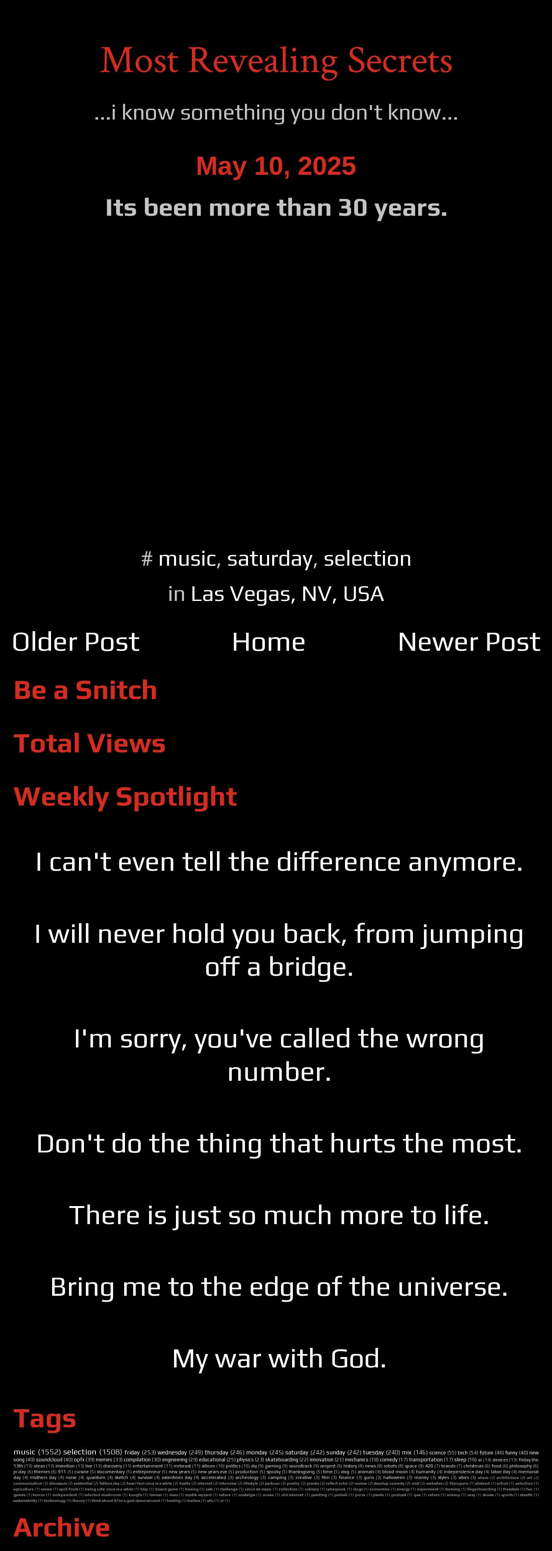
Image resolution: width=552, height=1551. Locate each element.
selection (368, 558)
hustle (185, 1483)
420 (429, 1466)
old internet (292, 1494)
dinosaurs (58, 1483)
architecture (508, 1477)
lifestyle (250, 1483)
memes (104, 1459)
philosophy (520, 1466)
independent (65, 1494)
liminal (156, 1494)
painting (319, 1494)
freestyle (511, 1489)
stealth (526, 1494)
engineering (174, 1459)
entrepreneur (147, 1471)
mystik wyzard (198, 1494)
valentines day (177, 1477)
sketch (121, 1477)
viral (415, 1483)
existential (83, 1483)
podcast (398, 1494)
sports (507, 1494)
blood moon (394, 1471)
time (328, 1471)
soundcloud (49, 1459)
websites (434, 1483)
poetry (293, 1483)
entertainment (148, 1466)
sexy (471, 1494)
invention (65, 1466)
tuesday (373, 1452)
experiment (428, 1489)
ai (480, 1459)
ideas (39, 1466)
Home (269, 641)
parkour (272, 1483)
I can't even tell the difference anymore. (279, 861)
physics (245, 1459)
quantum (95, 1477)
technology (55, 1500)
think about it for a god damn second (126, 1500)
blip (144, 1489)
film (326, 1477)
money (421, 1477)
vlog (345, 1471)
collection (288, 1489)
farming (452, 1489)
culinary (312, 1489)
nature (225, 1494)
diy (254, 1466)
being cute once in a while (109, 1489)
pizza (360, 1494)
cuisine (81, 1471)
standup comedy (389, 1483)
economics (379, 1489)
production (246, 1471)
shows (488, 1494)
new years (179, 1471)
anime (46, 1489)
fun (529, 1489)
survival (145, 1477)
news (370, 1466)
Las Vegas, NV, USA (287, 593)
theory (78, 1500)
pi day (19, 1471)
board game (166, 1489)
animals (366, 1471)
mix (406, 1452)
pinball (340, 1494)
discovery (112, 1466)
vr (222, 1500)
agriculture (23, 1489)
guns (369, 1477)
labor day (500, 1471)
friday (132, 1452)
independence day (463, 1471)
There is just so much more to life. (279, 1214)
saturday (270, 558)
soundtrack (300, 1466)
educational (212, 1459)
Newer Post (469, 641)
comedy (389, 1459)
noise (71, 1477)
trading (174, 1500)
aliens (483, 1477)
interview (228, 1483)
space (411, 1466)
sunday (335, 1452)
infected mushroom (102, 1494)
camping (277, 1477)
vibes (463, 1477)
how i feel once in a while (149, 1483)
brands (448, 1466)
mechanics (356, 1459)
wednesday (172, 1452)
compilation (137, 1459)
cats (209, 1489)
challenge (229, 1489)
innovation (322, 1459)
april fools (68, 1489)
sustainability (25, 1500)
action (502, 1483)
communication (27, 1483)
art (529, 1477)
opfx (79, 1459)
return (434, 1494)
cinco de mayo (258, 1489)
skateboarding (281, 1459)
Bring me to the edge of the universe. (279, 1286)
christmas (473, 1466)
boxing (192, 1489)
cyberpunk (336, 1489)
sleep (460, 1459)
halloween (394, 1477)
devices (500, 1459)
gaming (273, 1466)
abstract (482, 1483)
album (208, 1466)
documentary (111, 1471)
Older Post (76, 641)
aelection (524, 1483)
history (350, 1466)
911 (62, 1471)
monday (256, 1452)
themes (42, 1471)
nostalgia (246, 1494)
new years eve (212, 1471)
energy (403, 1489)
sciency (453, 1494)
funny (511, 1453)
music (187, 558)
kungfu (135, 1494)
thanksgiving (302, 1471)
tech (463, 1453)
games (19, 1494)
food (496, 1466)
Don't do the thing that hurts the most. (279, 1143)
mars (173, 1494)
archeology (246, 1477)
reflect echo (337, 1483)
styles (443, 1477)
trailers (193, 1500)
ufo (210, 1500)
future (486, 1453)
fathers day (110, 1483)
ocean (268, 1494)
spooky (273, 1471)
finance (347, 1477)
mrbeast (182, 1466)
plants (378, 1494)
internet (204, 1483)
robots (390, 1466)
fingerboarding (481, 1489)
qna (417, 1494)
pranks (313, 1483)
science (437, 1453)
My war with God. (279, 1358)
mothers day (43, 1477)
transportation (426, 1459)
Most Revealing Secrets (276, 60)
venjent (327, 1466)
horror (39, 1494)
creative (304, 1477)
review (361, 1483)
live (88, 1466)
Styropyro (458, 1483)
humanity (425, 1471)
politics (233, 1466)
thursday (216, 1452)
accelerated (213, 1477)
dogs (358, 1489)
